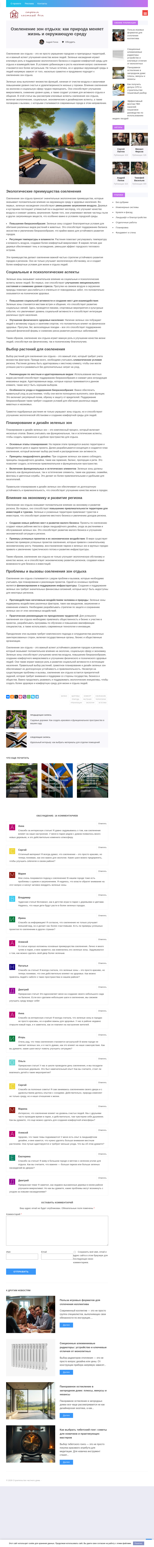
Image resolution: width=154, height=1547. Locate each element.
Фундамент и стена (126, 236)
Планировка (122, 231)
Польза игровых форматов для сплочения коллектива (82, 1319)
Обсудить (71, 42)
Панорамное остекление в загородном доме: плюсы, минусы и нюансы (81, 1409)
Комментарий (14, 1231)
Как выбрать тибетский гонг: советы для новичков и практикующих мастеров (83, 1452)
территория (65, 703)
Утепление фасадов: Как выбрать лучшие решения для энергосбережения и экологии (57, 786)
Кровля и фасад (124, 212)
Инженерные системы (128, 207)
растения (100, 699)
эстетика (100, 706)
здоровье (86, 696)
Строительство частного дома (28, 13)
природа (85, 699)
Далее (66, 1342)
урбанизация (83, 703)
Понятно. (139, 1543)
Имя (8, 1269)
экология (100, 703)
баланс (72, 696)
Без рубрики (122, 202)
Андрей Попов (52, 42)
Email (44, 1269)
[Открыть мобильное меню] (144, 13)
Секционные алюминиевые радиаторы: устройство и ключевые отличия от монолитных (82, 1366)
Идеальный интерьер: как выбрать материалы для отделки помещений (16, 743)
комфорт (100, 696)
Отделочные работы (127, 226)
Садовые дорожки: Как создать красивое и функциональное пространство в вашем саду (16, 723)
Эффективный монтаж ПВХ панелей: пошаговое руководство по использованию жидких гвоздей (127, 110)
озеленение (70, 699)
